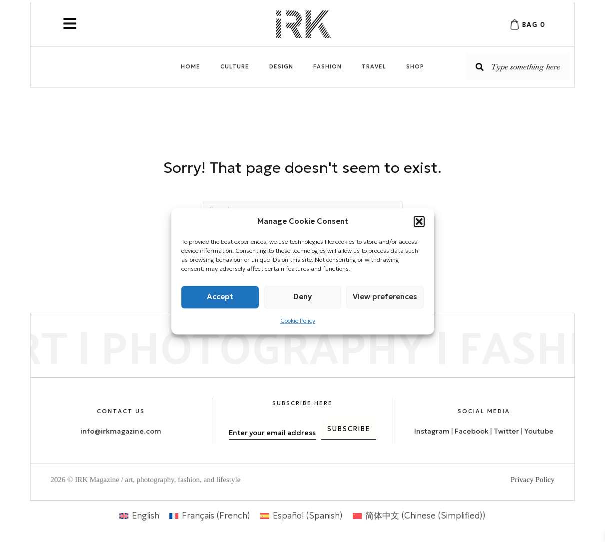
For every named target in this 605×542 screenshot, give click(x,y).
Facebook (472, 431)
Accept (220, 296)
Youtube (539, 431)
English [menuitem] (145, 515)
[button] (419, 221)
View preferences (385, 296)
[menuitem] (139, 516)
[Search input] (518, 66)
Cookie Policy (297, 320)
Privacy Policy (533, 480)
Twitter (507, 431)
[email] (272, 433)
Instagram (432, 431)
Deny (302, 296)
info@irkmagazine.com (120, 431)
